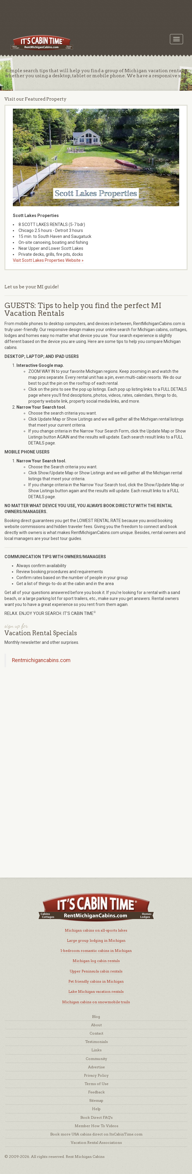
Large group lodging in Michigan (96, 940)
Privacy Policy (96, 1075)
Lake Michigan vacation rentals (96, 991)
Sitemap (96, 1100)
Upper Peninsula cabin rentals (96, 971)
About (96, 1025)
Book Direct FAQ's (96, 1117)
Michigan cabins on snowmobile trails (96, 1002)
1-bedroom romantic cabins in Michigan (96, 950)
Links (96, 1050)
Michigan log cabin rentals (96, 960)
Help (96, 1109)
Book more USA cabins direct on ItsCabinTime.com (96, 1134)
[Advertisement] (96, 13)
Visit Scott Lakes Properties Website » (48, 260)
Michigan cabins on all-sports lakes (96, 930)
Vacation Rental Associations (96, 1142)
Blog (96, 1016)
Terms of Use (96, 1083)
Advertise (96, 1067)
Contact (96, 1033)
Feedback (96, 1092)
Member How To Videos (96, 1126)
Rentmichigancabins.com (41, 660)
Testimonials (96, 1041)
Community (96, 1058)
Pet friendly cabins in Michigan (96, 981)
